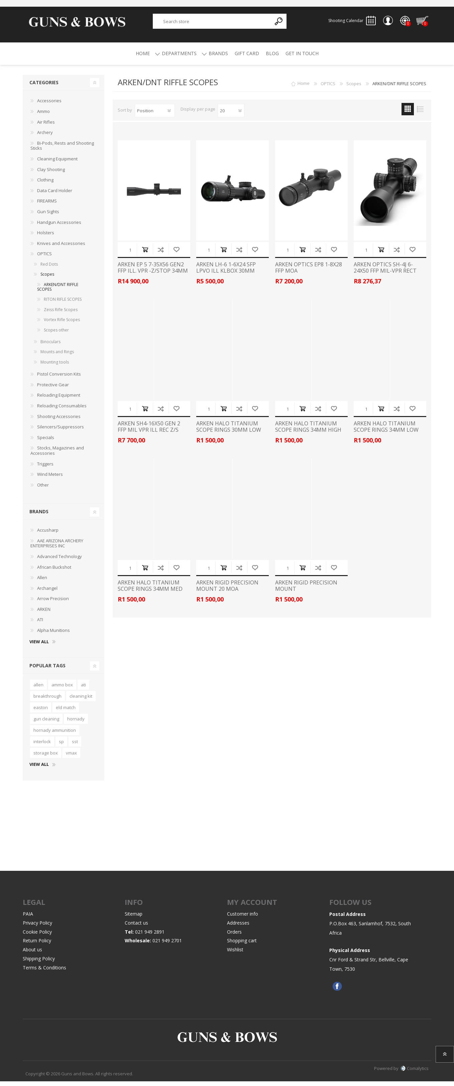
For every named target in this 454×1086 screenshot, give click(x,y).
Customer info (242, 918)
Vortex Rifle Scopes (62, 324)
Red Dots (49, 269)
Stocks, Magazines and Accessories (57, 455)
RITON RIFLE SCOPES (63, 304)
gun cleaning (46, 723)
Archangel (47, 593)
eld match (66, 712)
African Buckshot (54, 572)
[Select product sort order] (155, 115)
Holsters (45, 237)
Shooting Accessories (59, 421)
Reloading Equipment (58, 400)
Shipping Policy (39, 963)
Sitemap (133, 918)
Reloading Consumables (62, 410)
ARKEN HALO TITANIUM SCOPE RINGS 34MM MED (150, 590)
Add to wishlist (176, 254)
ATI (40, 624)
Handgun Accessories (59, 227)
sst (75, 746)
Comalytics (414, 1073)
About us (32, 954)
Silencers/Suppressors (60, 431)
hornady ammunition (54, 735)
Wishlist (235, 954)
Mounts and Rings (57, 356)
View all (39, 646)
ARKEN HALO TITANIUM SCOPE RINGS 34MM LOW (386, 431)
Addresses (238, 927)
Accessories (49, 105)
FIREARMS (47, 205)
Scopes (47, 279)
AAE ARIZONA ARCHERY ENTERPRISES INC (56, 548)
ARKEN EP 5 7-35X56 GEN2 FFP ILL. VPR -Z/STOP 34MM (153, 272)
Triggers (45, 468)
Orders (234, 936)
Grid (408, 114)
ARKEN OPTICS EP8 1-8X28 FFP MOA (308, 272)
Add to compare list (160, 254)
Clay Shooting (51, 174)
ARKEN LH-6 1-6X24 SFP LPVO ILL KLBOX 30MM (226, 272)
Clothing (45, 184)
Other (43, 490)
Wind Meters (50, 479)
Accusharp (48, 535)
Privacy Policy (37, 927)
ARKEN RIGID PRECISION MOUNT (306, 590)
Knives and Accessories (61, 248)
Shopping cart (418, 23)
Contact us (136, 927)
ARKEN (43, 614)
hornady (76, 723)
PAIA (28, 918)
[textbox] (212, 23)
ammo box (62, 689)
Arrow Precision (53, 603)
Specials (45, 442)
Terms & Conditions (44, 972)
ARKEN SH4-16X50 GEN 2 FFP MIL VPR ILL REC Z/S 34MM (149, 434)
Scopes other (56, 334)
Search (279, 23)
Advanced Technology (59, 561)
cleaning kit (81, 701)
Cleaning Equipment (57, 163)
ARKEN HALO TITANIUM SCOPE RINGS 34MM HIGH (308, 431)
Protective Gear (53, 389)
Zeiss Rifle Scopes (61, 314)
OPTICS (44, 258)
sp (61, 746)
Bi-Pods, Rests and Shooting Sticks (62, 150)
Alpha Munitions (53, 635)
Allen (42, 582)
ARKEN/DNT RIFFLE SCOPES (57, 291)
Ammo (43, 116)
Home (304, 88)
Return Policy (37, 945)
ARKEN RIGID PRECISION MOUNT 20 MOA (227, 590)
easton (40, 712)
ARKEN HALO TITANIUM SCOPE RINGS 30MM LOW (228, 431)
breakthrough (47, 701)
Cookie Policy (37, 936)
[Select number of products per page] (231, 115)
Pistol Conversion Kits (59, 379)
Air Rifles (46, 127)
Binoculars (50, 346)
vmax (71, 758)
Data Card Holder (54, 195)
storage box (45, 758)
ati (83, 689)
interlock (42, 746)
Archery (45, 137)
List (420, 114)
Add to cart (145, 254)
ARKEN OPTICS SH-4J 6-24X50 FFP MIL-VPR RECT (385, 272)
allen (38, 689)
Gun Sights (48, 216)
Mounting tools (54, 367)
